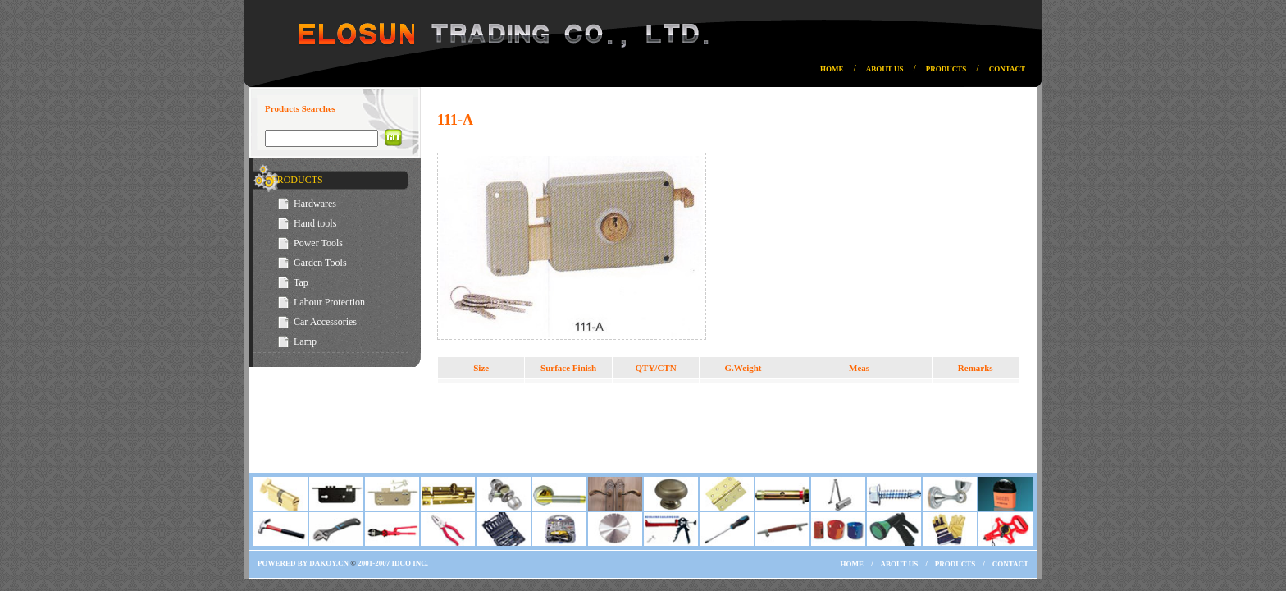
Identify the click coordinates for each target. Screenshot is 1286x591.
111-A (455, 120)
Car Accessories (325, 322)
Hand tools (315, 223)
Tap (301, 282)
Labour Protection (329, 302)
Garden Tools (320, 262)
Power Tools (318, 243)
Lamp (305, 341)
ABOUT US (885, 69)
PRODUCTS (946, 69)
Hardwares (315, 203)
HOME (832, 69)
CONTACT (1007, 69)
